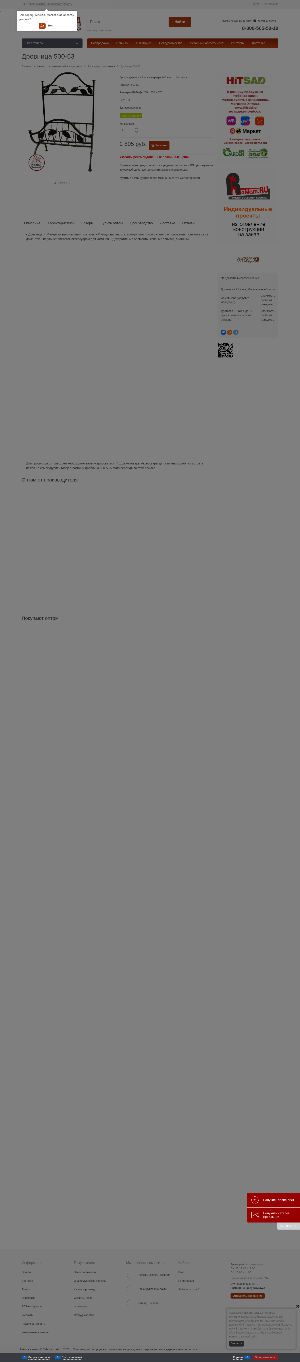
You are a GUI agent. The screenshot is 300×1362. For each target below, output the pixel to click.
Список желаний (72, 1357)
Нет (50, 25)
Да (42, 25)
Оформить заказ (266, 1357)
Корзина (238, 1357)
